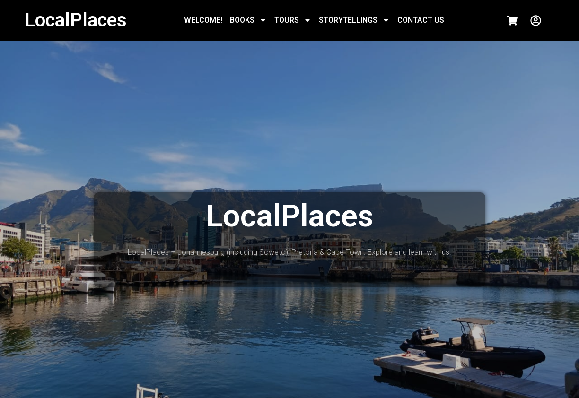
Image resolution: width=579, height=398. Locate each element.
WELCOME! (203, 20)
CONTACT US (420, 20)
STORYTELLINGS (354, 20)
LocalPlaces (76, 20)
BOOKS (248, 20)
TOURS (292, 20)
